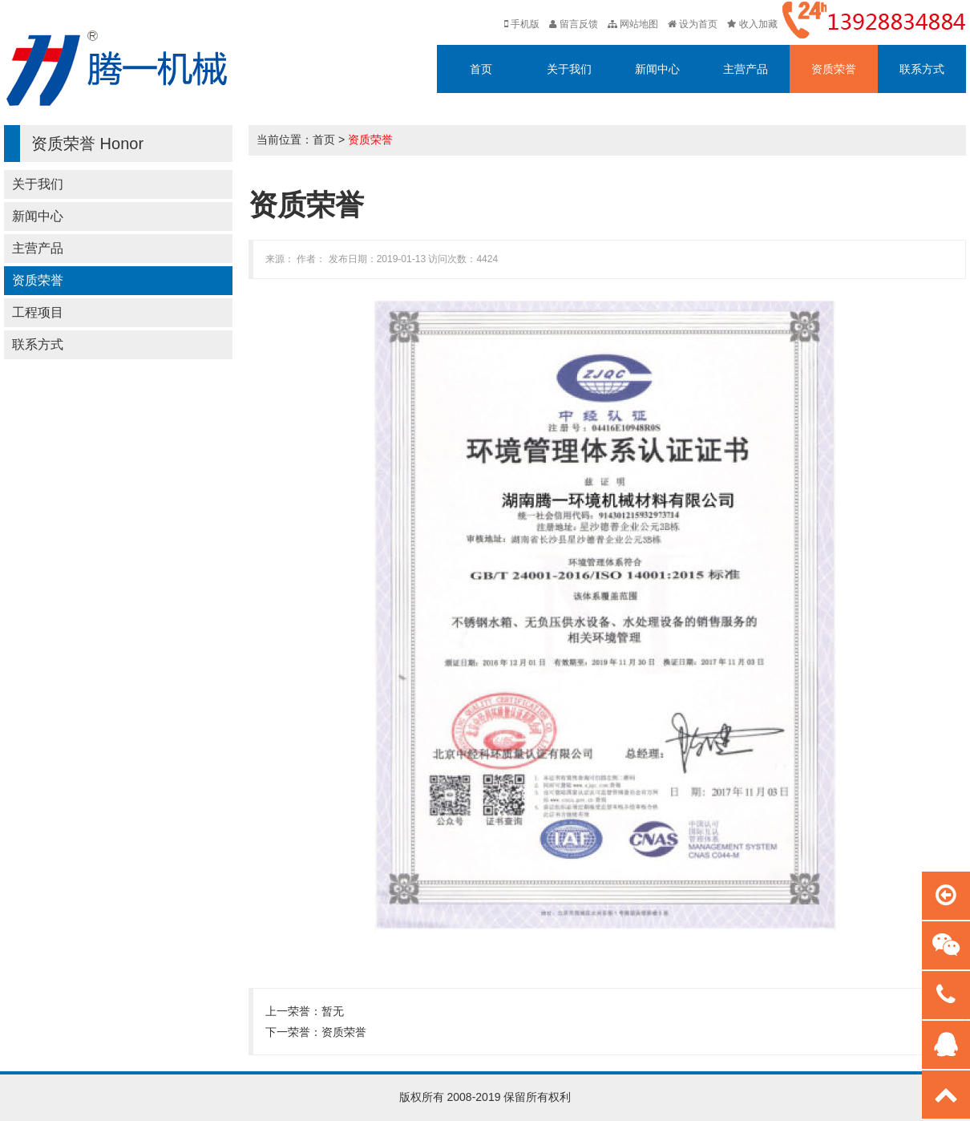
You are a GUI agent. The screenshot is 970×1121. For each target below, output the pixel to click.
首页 (481, 69)
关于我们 (569, 69)
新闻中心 (657, 69)
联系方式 (921, 69)
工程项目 (37, 312)
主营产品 (745, 69)
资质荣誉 (833, 69)
